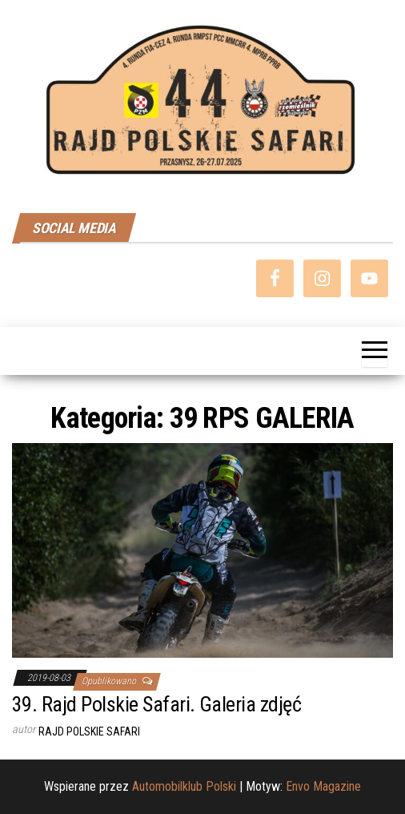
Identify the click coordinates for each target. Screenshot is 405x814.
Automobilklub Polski (184, 786)
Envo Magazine (323, 786)
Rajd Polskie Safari (89, 731)
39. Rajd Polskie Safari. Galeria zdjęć (156, 704)
